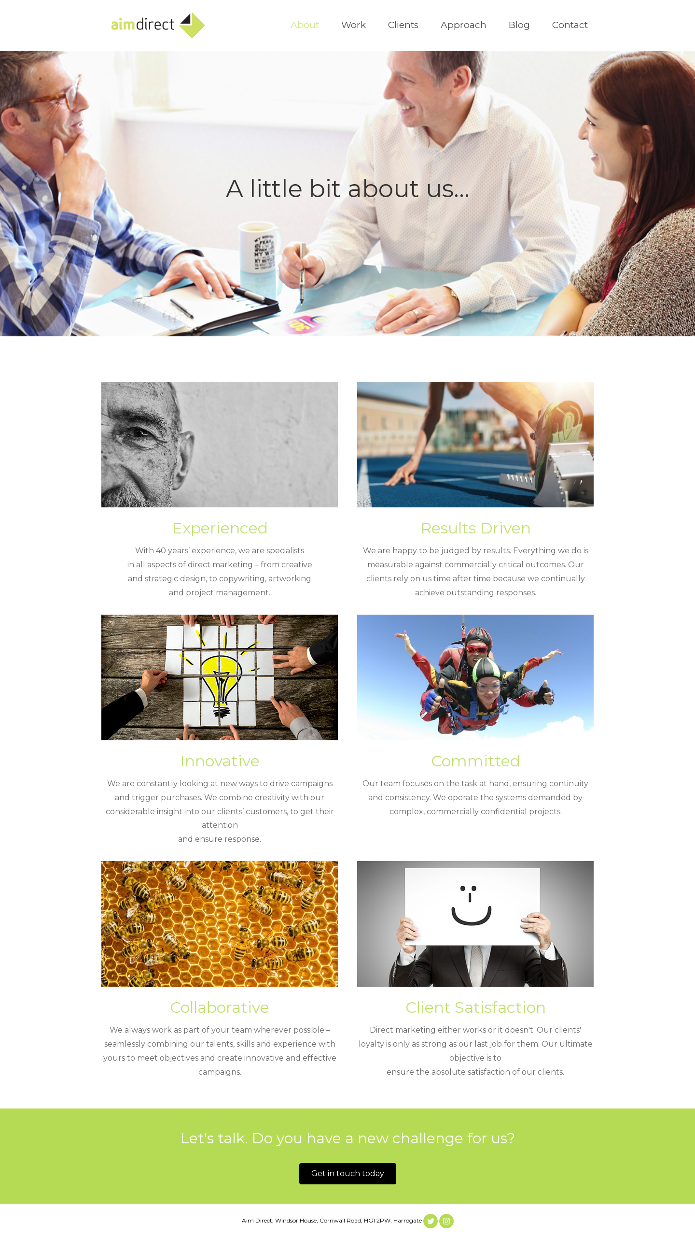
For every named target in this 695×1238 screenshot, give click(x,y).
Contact (570, 24)
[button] (347, 1173)
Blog (519, 24)
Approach (463, 24)
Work (353, 24)
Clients (403, 24)
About (305, 24)
